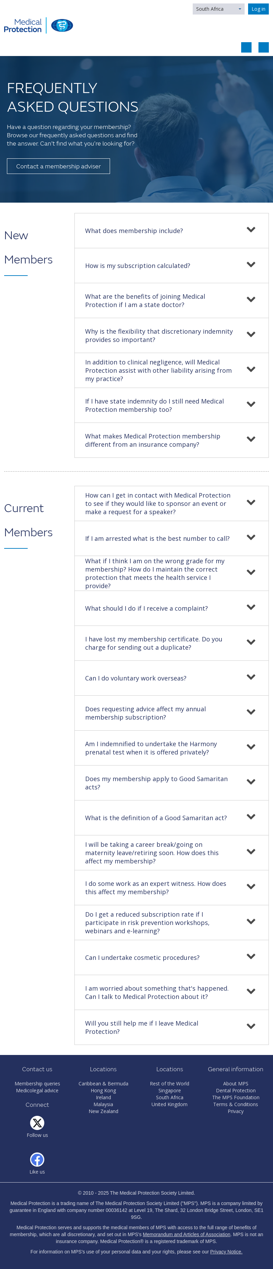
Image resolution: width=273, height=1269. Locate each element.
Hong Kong (103, 1090)
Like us (37, 1171)
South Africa (210, 9)
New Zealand (103, 1111)
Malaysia (103, 1104)
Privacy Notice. (226, 1251)
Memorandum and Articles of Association (186, 1234)
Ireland (103, 1097)
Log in (258, 9)
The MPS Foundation (236, 1097)
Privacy (236, 1111)
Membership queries (37, 1083)
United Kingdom (170, 1104)
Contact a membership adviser (58, 166)
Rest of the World (169, 1083)
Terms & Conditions (235, 1104)
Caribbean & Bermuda (103, 1083)
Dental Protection (236, 1090)
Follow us (37, 1135)
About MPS (235, 1083)
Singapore (169, 1090)
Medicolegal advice (37, 1090)
